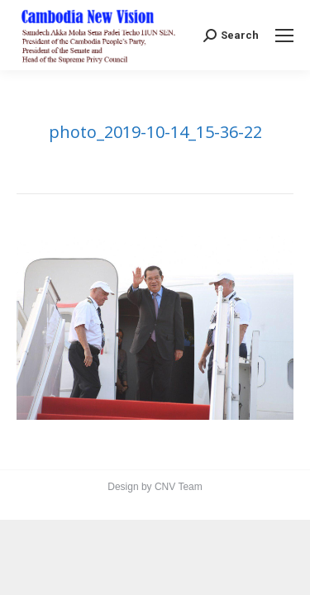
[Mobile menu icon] (284, 35)
